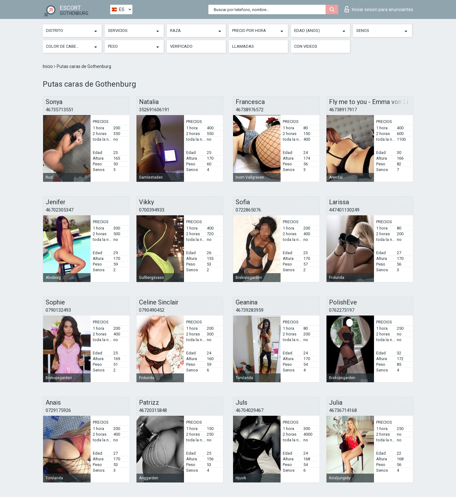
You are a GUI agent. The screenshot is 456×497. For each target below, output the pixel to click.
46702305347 (59, 210)
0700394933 (151, 210)
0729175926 (58, 410)
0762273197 (341, 310)
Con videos (305, 46)
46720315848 (153, 410)
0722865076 (248, 210)
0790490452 (151, 310)
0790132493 (58, 310)
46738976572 (249, 110)
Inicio (48, 66)
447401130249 (344, 210)
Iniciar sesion (379, 9)
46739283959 (249, 310)
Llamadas (243, 46)
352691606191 (154, 110)
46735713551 (59, 110)
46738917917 (343, 110)
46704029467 (249, 410)
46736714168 (343, 410)
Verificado (181, 46)
